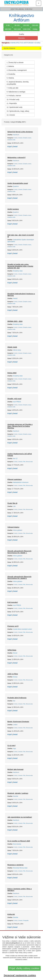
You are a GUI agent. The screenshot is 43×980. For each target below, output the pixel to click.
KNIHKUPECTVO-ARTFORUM (21, 43)
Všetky (35, 29)
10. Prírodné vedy (13, 99)
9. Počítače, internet (14, 96)
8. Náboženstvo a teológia (16, 92)
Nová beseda (17, 844)
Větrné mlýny (17, 350)
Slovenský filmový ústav (20, 868)
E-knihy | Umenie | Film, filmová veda (23, 461)
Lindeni (15, 724)
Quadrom (16, 186)
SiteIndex (21, 38)
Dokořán (15, 796)
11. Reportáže (12, 103)
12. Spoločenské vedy (14, 107)
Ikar (14, 701)
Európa (15, 677)
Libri (14, 506)
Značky (21, 34)
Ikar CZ (15, 458)
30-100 (16, 25)
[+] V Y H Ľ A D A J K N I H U (21, 9)
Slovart (15, 653)
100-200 (26, 25)
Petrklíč (15, 298)
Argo (14, 748)
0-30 (8, 25)
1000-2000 (27, 29)
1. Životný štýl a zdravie (15, 62)
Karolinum (16, 135)
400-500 (8, 29)
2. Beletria (10, 66)
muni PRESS (17, 402)
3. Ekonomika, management (17, 70)
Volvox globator (17, 530)
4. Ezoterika (11, 74)
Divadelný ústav (18, 271)
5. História (10, 78)
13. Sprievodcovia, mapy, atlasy (18, 111)
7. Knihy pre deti (12, 88)
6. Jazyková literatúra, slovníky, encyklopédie (18, 83)
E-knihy (37, 43)
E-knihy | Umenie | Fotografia (21, 920)
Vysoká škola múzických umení (22, 629)
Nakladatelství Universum (20, 482)
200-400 (35, 25)
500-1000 (17, 29)
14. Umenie (11, 115)
